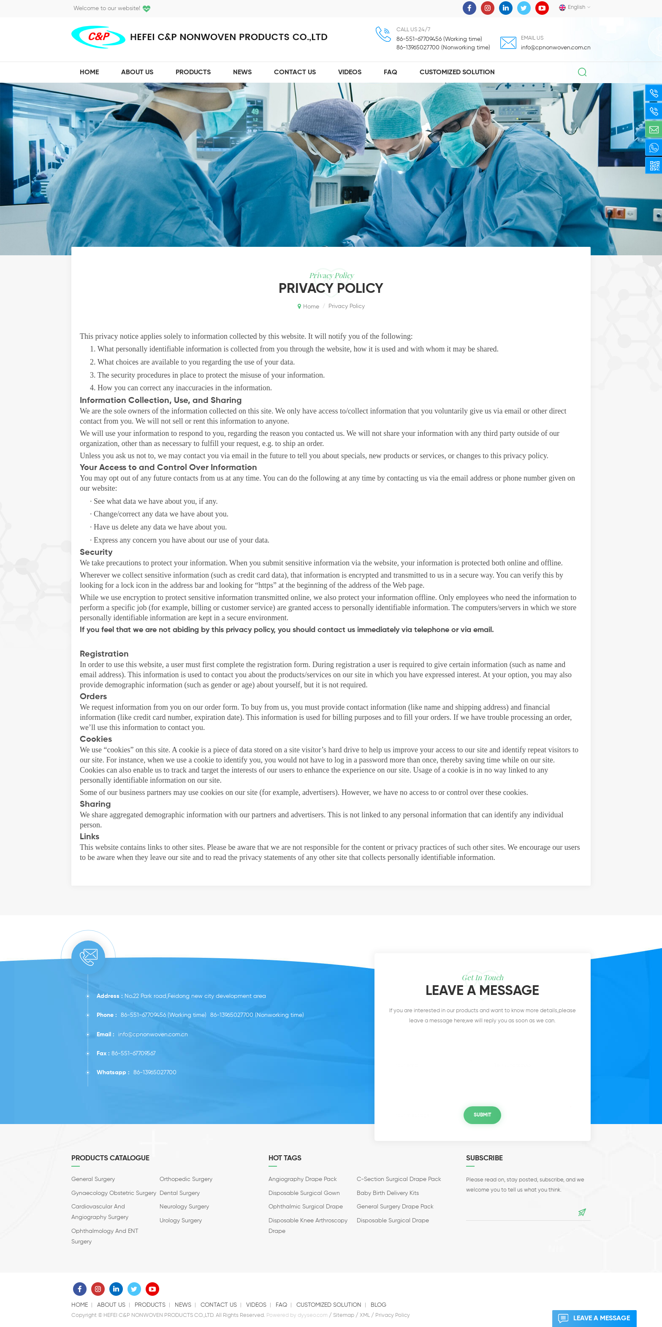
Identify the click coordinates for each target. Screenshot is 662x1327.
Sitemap (343, 1315)
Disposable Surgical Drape (393, 1221)
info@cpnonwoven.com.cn (556, 48)
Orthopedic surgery (186, 1179)
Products (193, 72)
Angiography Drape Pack (303, 1179)
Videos (349, 72)
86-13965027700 (231, 1015)
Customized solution (457, 72)
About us (111, 1305)
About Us (137, 72)
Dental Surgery (180, 1193)
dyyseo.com (313, 1315)
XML (365, 1315)
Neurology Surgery (184, 1207)
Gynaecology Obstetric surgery (113, 1193)
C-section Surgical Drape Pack (399, 1179)
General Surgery (93, 1179)
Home (89, 72)
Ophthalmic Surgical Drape (306, 1207)
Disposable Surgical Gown (304, 1193)
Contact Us (295, 72)
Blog (378, 1305)
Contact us (219, 1305)
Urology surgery (181, 1221)
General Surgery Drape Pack (395, 1207)
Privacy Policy (392, 1315)
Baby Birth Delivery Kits (388, 1193)
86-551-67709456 (143, 1015)
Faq (390, 72)
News (242, 72)
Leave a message (591, 1318)
